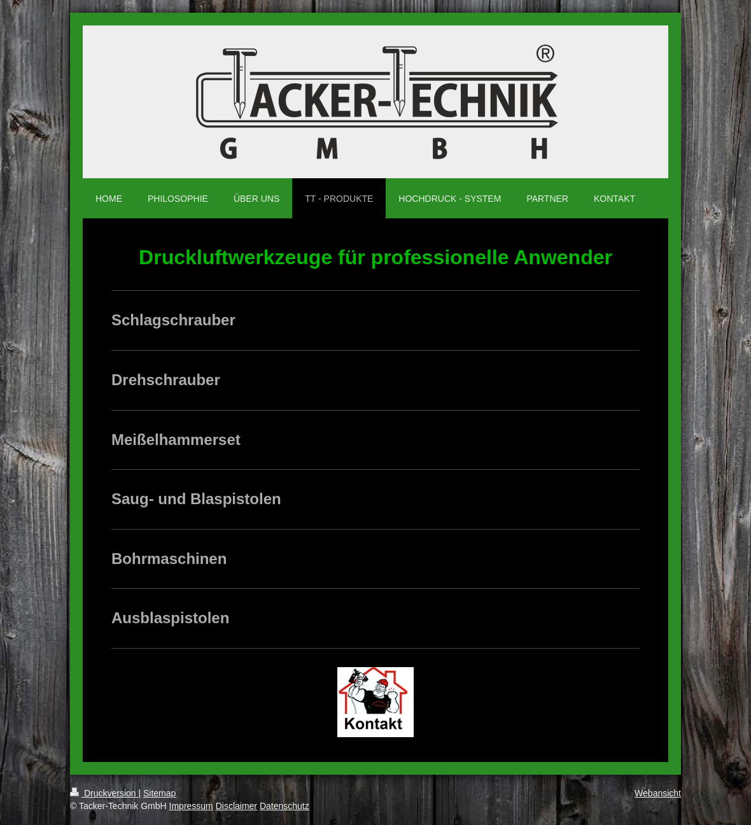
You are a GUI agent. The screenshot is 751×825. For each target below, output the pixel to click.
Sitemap (159, 793)
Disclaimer (236, 806)
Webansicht (658, 793)
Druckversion (104, 793)
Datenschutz (284, 806)
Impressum (191, 806)
